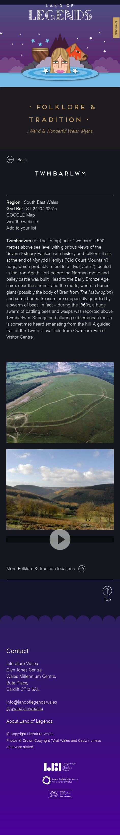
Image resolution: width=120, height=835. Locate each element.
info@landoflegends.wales (31, 701)
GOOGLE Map (20, 214)
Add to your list (21, 227)
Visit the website (22, 221)
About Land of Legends (29, 721)
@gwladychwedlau (24, 708)
